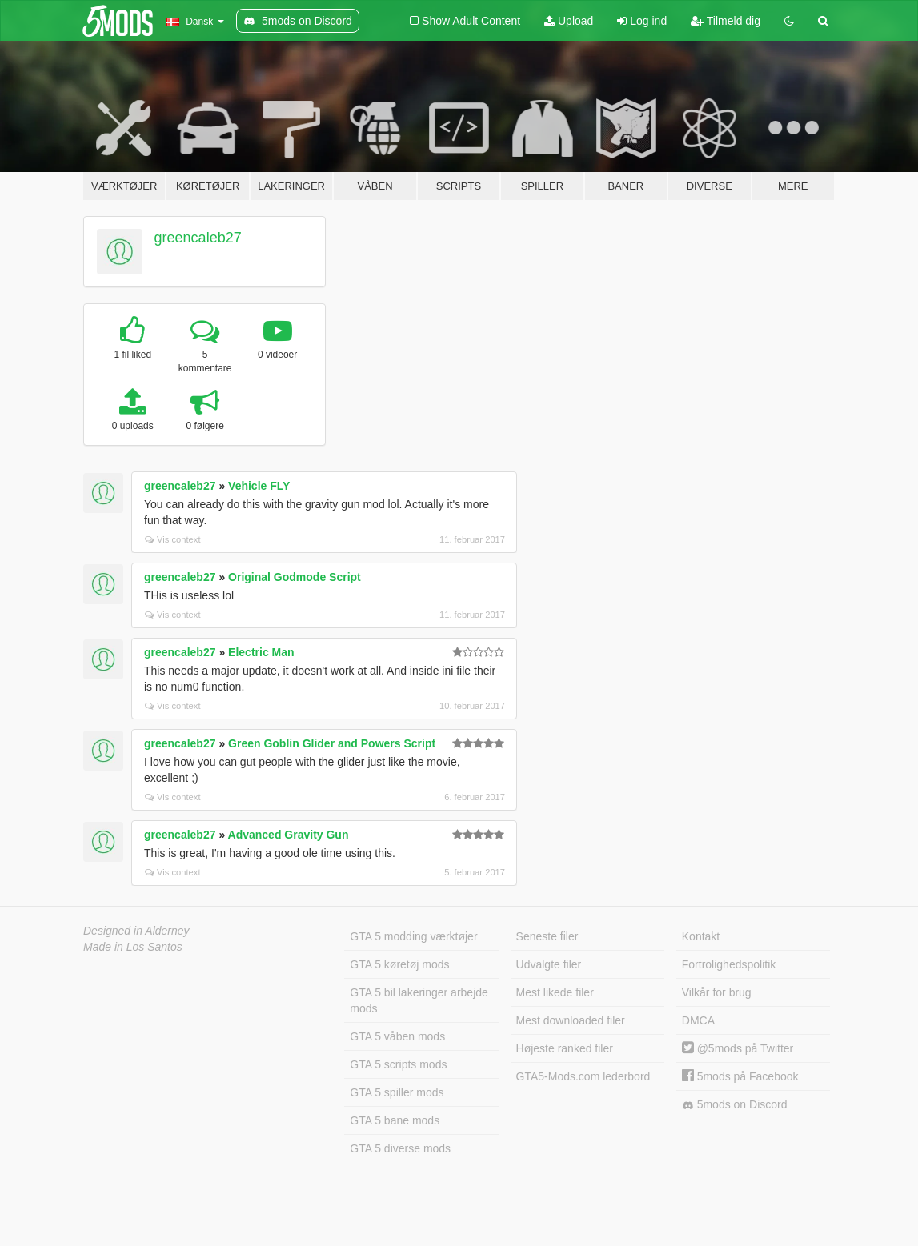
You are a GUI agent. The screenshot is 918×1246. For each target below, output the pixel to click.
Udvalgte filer (549, 964)
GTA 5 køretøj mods (399, 964)
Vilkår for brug (717, 992)
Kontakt (701, 936)
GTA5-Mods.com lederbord (583, 1076)
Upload (568, 20)
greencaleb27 (198, 238)
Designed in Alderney (136, 930)
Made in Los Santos (132, 946)
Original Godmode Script (294, 577)
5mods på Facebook (740, 1076)
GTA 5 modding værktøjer (413, 936)
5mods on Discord (735, 1105)
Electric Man (261, 652)
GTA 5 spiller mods (396, 1092)
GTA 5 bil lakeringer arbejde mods (419, 1000)
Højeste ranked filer (564, 1048)
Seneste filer (547, 936)
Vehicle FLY (259, 485)
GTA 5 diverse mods (400, 1148)
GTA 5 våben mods (397, 1036)
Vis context (173, 539)
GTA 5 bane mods (394, 1120)
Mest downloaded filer (570, 1020)
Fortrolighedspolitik (729, 964)
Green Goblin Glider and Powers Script (331, 743)
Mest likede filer (555, 992)
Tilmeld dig (725, 20)
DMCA (698, 1020)
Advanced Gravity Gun (288, 834)
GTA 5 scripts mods (398, 1064)
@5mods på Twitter (737, 1048)
